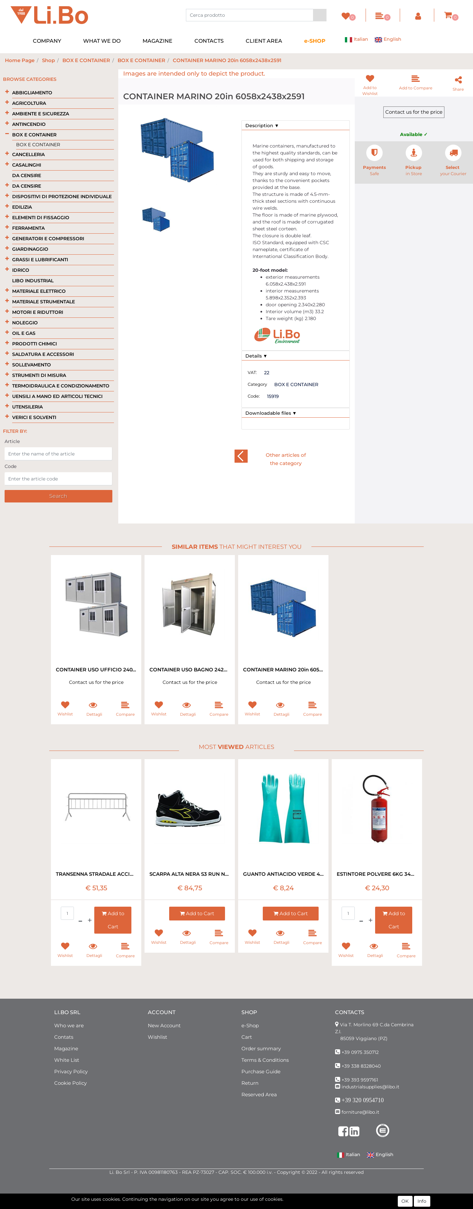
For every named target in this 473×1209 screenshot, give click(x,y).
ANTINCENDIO (29, 124)
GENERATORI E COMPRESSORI (48, 239)
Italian (356, 40)
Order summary (261, 1048)
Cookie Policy (70, 1083)
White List (66, 1060)
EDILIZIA (22, 207)
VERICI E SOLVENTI (34, 417)
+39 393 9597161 (360, 1080)
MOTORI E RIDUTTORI (37, 312)
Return (250, 1083)
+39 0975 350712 (360, 1052)
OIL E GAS (23, 333)
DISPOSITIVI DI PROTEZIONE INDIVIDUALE (62, 196)
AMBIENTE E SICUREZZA (40, 114)
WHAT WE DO (102, 41)
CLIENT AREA (264, 41)
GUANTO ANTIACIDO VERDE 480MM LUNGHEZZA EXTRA (283, 874)
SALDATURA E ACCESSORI (43, 354)
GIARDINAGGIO (30, 249)
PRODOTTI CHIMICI (34, 344)
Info (421, 1201)
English (387, 40)
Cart (246, 1037)
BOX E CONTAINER (86, 60)
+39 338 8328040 (361, 1066)
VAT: (252, 372)
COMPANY (47, 41)
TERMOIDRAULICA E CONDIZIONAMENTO (60, 386)
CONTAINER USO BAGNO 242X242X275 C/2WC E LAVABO (189, 669)
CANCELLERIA (28, 154)
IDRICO (20, 270)
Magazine (66, 1048)
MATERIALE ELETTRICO (39, 291)
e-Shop (250, 1025)
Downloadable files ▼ (271, 413)
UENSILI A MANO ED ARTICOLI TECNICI (57, 396)
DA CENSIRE (26, 175)
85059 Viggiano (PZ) (364, 1038)
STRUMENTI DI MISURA (39, 375)
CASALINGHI (26, 165)
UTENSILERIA (27, 407)
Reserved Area (259, 1094)
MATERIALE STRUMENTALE (43, 302)
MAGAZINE (157, 41)
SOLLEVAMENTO (31, 365)
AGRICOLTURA (29, 103)
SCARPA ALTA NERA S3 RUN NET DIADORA (189, 874)
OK (405, 1201)
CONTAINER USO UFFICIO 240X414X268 (96, 669)
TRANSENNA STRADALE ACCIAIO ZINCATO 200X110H (96, 874)
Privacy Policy (71, 1071)
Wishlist (157, 1037)
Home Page (19, 60)
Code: (254, 396)
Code (10, 466)
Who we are (69, 1025)
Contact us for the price (413, 112)
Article (12, 441)
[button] (320, 15)
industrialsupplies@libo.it (370, 1087)
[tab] (295, 125)
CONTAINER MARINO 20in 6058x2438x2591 (227, 60)
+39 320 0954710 (363, 1100)
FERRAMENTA (28, 228)
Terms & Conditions (265, 1060)
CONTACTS (209, 41)
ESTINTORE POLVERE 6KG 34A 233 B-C (377, 874)
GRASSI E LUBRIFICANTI (40, 260)
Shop (48, 60)
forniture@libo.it (360, 1112)
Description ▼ (262, 125)
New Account (164, 1025)
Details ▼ (256, 356)
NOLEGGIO (25, 323)
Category (257, 384)
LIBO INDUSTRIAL (33, 281)
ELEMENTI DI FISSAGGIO (40, 218)
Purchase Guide (261, 1071)
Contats (63, 1037)
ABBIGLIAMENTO (32, 93)
